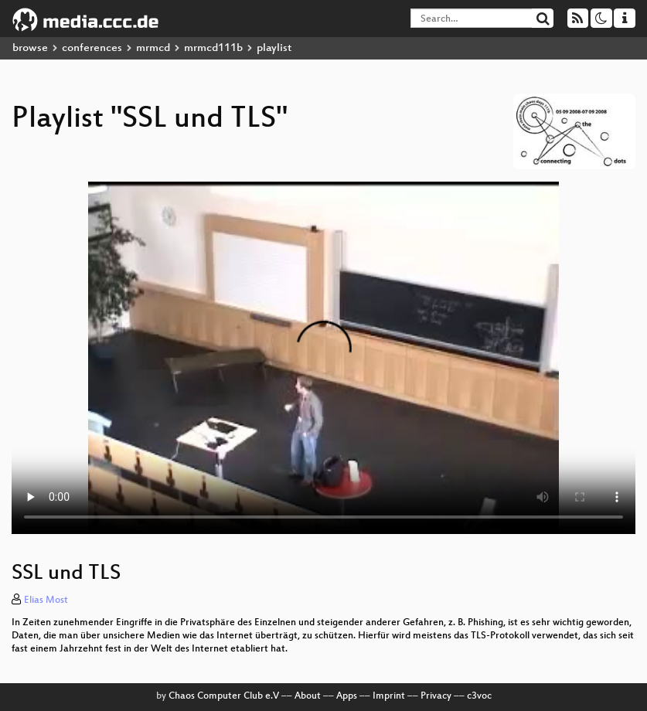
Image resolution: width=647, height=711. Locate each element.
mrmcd (153, 48)
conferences (92, 48)
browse (30, 48)
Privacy (436, 696)
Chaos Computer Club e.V (224, 696)
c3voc (479, 696)
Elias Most (46, 600)
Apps (346, 696)
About (308, 696)
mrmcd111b (213, 48)
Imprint (389, 696)
